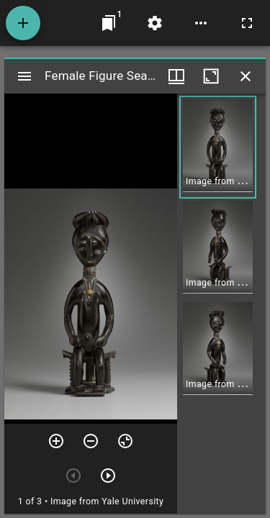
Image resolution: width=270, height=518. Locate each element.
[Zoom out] (90, 441)
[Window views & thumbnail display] (176, 76)
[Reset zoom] (125, 441)
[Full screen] (247, 23)
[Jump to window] (108, 23)
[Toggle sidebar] (24, 76)
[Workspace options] (201, 23)
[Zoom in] (56, 441)
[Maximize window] (211, 76)
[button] (218, 147)
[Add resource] (23, 23)
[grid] (221, 304)
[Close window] (245, 76)
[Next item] (108, 475)
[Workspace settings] (155, 23)
